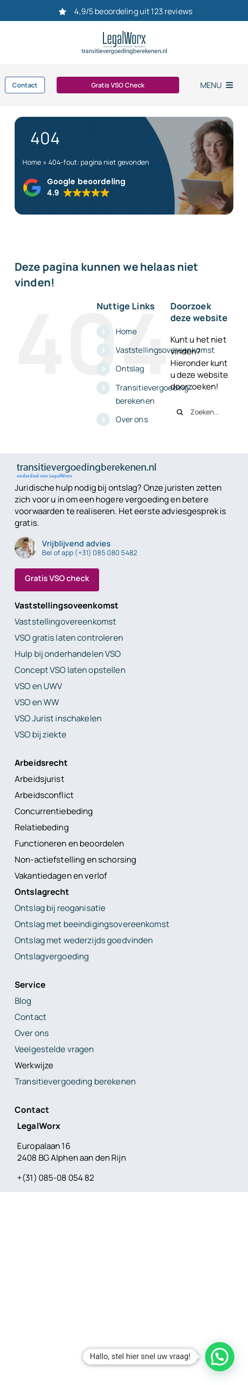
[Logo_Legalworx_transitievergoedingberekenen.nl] (124, 35)
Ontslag (130, 368)
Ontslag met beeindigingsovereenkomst (92, 924)
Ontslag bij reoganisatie (60, 907)
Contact (30, 1016)
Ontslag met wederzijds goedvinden (84, 940)
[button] (74, 187)
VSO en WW (37, 702)
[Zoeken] (180, 412)
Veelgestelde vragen (54, 1049)
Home (31, 162)
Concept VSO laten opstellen (70, 669)
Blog (23, 1000)
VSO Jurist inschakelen (58, 718)
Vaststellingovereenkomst (65, 621)
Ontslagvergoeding (52, 956)
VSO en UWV (38, 686)
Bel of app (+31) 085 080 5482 (89, 553)
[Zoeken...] (201, 412)
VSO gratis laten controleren (69, 637)
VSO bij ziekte (40, 734)
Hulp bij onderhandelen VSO (68, 653)
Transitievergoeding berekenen (75, 1081)
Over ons (132, 419)
